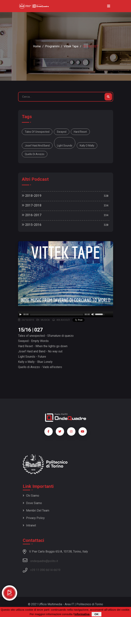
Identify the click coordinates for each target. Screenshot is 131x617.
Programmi (52, 46)
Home (37, 46)
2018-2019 (31, 196)
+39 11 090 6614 (41, 570)
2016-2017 (31, 215)
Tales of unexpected (37, 131)
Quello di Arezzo (34, 154)
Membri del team (36, 510)
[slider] (56, 314)
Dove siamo (32, 503)
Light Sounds (64, 145)
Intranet (29, 525)
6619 (57, 570)
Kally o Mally (87, 145)
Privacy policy (34, 518)
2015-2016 (31, 225)
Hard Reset (80, 131)
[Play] (20, 314)
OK (96, 614)
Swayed (61, 131)
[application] (65, 314)
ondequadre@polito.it (40, 560)
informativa (81, 614)
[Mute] (92, 314)
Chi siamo (31, 495)
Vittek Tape (71, 46)
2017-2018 (31, 205)
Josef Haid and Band (37, 145)
